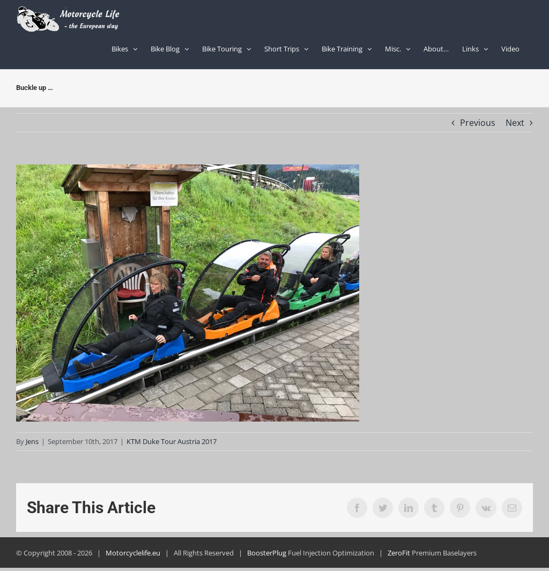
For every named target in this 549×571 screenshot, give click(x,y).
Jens (32, 441)
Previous (477, 123)
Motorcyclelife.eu (133, 553)
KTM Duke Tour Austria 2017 (172, 441)
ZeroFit (399, 553)
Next (515, 123)
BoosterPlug (266, 553)
